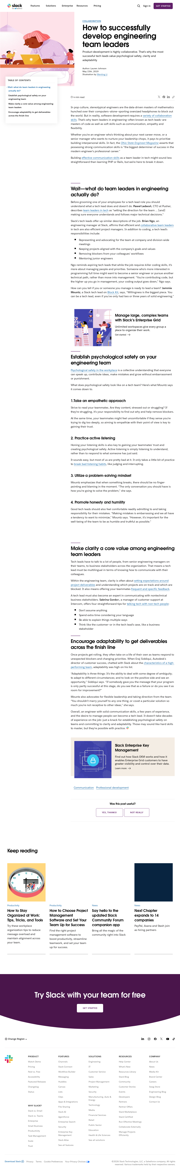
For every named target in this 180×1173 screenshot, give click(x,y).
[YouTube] (167, 1039)
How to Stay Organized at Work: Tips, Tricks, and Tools (25, 915)
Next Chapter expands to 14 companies (146, 915)
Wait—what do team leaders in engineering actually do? (29, 89)
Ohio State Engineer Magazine (140, 143)
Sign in (147, 5)
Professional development (112, 787)
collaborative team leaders (157, 225)
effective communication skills (100, 157)
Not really (136, 812)
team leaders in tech (95, 210)
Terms (39, 1161)
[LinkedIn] (142, 1039)
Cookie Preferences (53, 1161)
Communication (84, 787)
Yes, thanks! (109, 812)
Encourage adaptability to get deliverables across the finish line (29, 114)
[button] (16, 1039)
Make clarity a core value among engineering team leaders (30, 105)
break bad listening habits (90, 464)
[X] (161, 1039)
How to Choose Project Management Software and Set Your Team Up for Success (69, 917)
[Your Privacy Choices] (76, 1161)
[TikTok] (174, 1039)
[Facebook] (155, 1039)
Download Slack (14, 1161)
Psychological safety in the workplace (94, 370)
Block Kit (112, 292)
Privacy (29, 1161)
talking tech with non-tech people (148, 604)
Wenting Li (102, 74)
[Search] (138, 6)
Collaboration (92, 21)
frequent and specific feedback (150, 589)
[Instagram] (149, 1039)
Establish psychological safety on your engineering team (27, 97)
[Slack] (14, 6)
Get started (163, 6)
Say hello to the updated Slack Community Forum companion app (108, 917)
